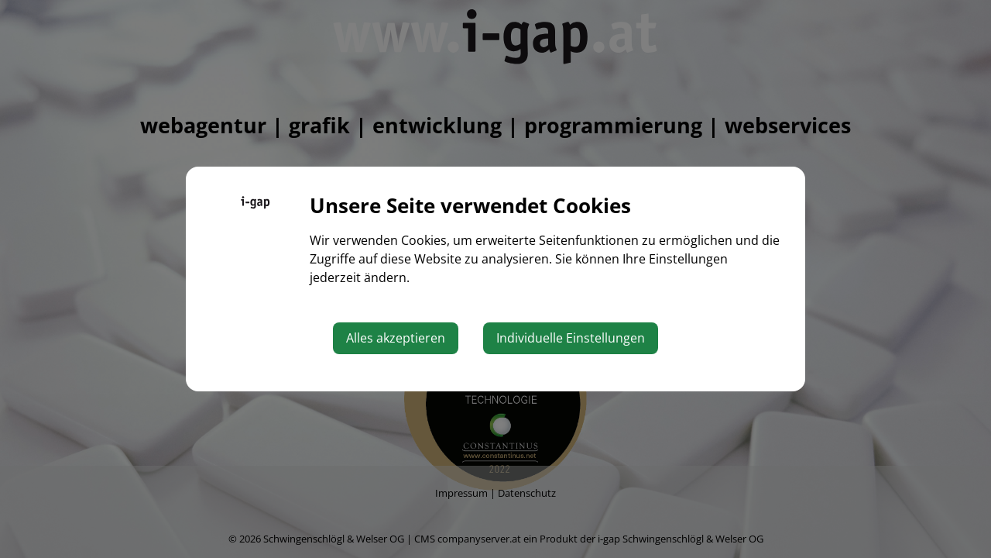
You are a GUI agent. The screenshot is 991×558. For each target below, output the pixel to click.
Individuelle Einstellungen (570, 337)
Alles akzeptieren (395, 337)
